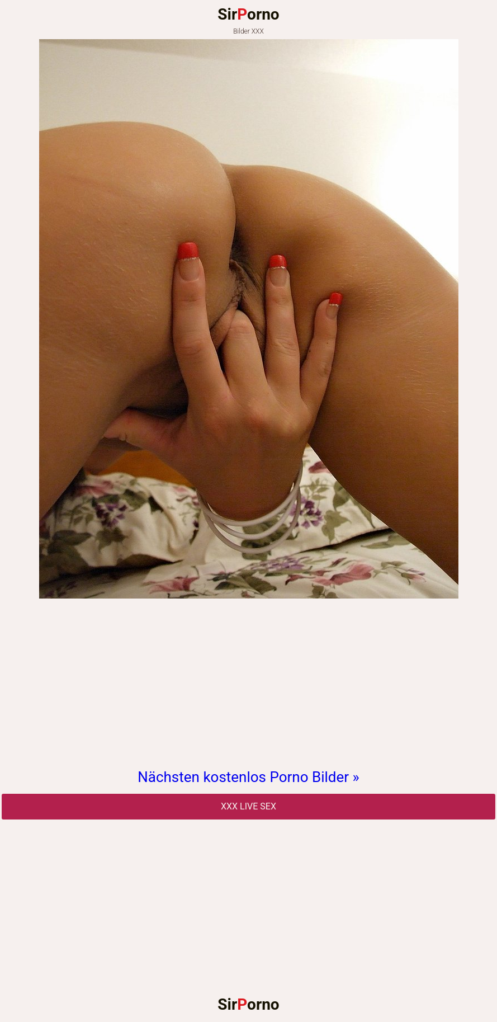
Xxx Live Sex (248, 806)
